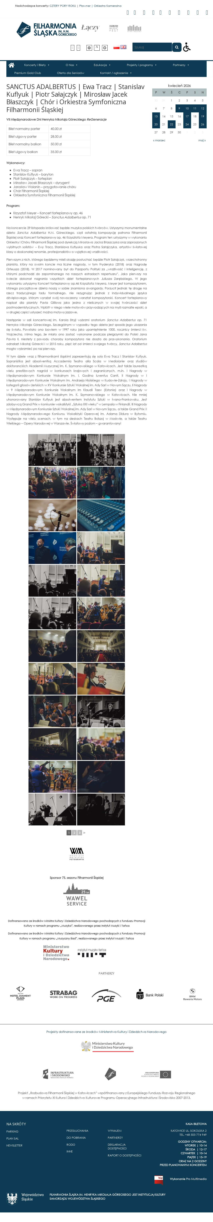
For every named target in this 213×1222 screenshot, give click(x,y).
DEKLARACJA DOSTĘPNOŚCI (117, 1146)
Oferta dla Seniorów (70, 73)
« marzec (159, 140)
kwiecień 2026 (179, 85)
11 (194, 108)
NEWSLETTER (14, 1145)
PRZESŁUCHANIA (77, 1131)
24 (187, 124)
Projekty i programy (140, 65)
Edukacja (100, 65)
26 (202, 124)
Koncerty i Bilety (35, 65)
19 (202, 116)
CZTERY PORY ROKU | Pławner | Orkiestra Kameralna (86, 6)
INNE (70, 1151)
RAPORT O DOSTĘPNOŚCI (124, 1155)
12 (202, 108)
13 (156, 116)
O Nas (70, 65)
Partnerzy (179, 65)
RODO (71, 1144)
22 (171, 124)
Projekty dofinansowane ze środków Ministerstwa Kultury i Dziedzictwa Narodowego (106, 1032)
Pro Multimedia (196, 1179)
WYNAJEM (115, 1131)
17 (187, 116)
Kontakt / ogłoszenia (114, 73)
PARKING (12, 1131)
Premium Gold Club (27, 73)
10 (187, 108)
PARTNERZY (115, 1137)
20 (156, 124)
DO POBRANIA (76, 1137)
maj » (202, 140)
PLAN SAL (12, 1138)
